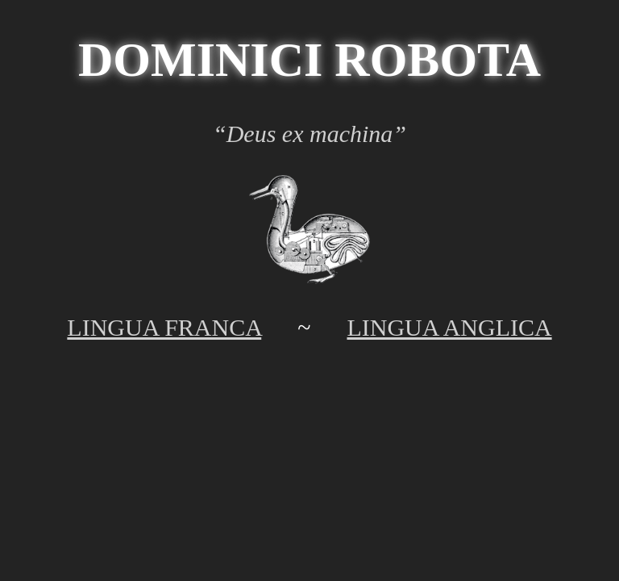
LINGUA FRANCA (164, 327)
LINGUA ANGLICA (449, 327)
